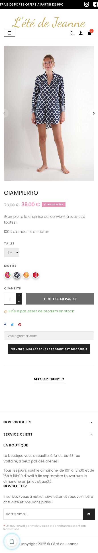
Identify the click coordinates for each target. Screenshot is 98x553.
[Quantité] (10, 299)
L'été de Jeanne (49, 22)
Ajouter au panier (60, 299)
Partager (5, 324)
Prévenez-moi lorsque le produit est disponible (49, 349)
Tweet (12, 324)
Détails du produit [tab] (49, 379)
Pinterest (19, 324)
